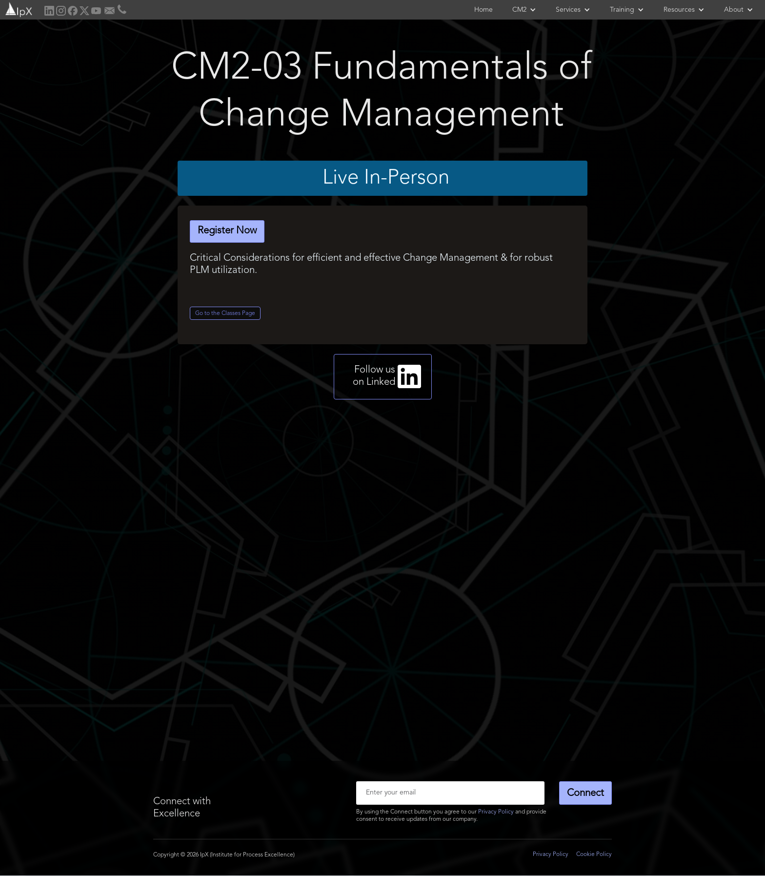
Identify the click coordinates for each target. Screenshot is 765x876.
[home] (18, 8)
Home (483, 9)
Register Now (227, 231)
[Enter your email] (450, 793)
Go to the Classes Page (225, 313)
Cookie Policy (594, 854)
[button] (524, 9)
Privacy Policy (496, 812)
